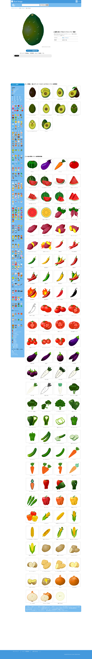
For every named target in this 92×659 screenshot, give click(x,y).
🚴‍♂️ (21, 228)
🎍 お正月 (14, 329)
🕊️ (21, 156)
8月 (20, 98)
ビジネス (14, 243)
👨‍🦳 (16, 238)
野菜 (20, 8)
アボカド (23, 8)
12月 (15, 100)
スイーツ (14, 191)
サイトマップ (15, 651)
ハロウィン (14, 323)
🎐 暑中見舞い (15, 345)
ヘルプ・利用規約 (25, 651)
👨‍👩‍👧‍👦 (13, 241)
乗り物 (13, 223)
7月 (17, 98)
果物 (15, 206)
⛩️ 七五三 (14, 342)
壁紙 (13, 351)
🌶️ (21, 212)
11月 (21, 99)
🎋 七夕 (13, 338)
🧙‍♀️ (21, 325)
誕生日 (13, 312)
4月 (17, 96)
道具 (20, 289)
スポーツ (14, 271)
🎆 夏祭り (14, 340)
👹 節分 (13, 330)
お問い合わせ (35, 651)
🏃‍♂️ (18, 256)
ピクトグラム (15, 354)
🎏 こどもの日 (15, 89)
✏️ (21, 251)
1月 (18, 100)
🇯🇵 (18, 299)
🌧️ (16, 124)
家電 (13, 289)
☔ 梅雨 (13, 91)
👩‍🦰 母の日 (14, 336)
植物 (15, 104)
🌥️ (13, 124)
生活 (16, 234)
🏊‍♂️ (21, 278)
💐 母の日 (14, 90)
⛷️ (13, 280)
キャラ (15, 130)
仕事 (18, 243)
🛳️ (16, 232)
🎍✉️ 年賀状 (15, 347)
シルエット (14, 353)
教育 (13, 249)
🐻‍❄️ (21, 137)
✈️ (21, 230)
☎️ (16, 291)
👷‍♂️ (18, 245)
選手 (18, 271)
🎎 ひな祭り (14, 333)
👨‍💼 (13, 245)
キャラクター (15, 302)
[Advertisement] (66, 20)
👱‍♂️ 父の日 (14, 337)
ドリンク (14, 199)
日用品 (16, 289)
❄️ (18, 124)
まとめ (78, 1)
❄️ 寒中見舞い (15, 344)
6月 (14, 98)
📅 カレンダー (15, 102)
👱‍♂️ (13, 238)
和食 (13, 181)
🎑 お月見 (14, 341)
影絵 (21, 130)
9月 (14, 99)
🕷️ (16, 327)
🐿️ (16, 144)
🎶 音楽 (13, 282)
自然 (18, 104)
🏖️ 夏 (13, 93)
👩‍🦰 (21, 236)
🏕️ (18, 280)
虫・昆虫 (14, 171)
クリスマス (14, 317)
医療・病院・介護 (16, 260)
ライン (15, 350)
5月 (20, 96)
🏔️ (18, 126)
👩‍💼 (16, 245)
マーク (17, 295)
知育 (20, 249)
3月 (14, 96)
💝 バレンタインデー (16, 331)
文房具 (16, 249)
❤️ (16, 265)
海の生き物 (14, 161)
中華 (19, 181)
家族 (13, 234)
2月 (20, 100)
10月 (17, 99)
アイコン (14, 295)
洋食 (16, 181)
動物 (13, 130)
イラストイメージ (14, 8)
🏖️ (21, 126)
